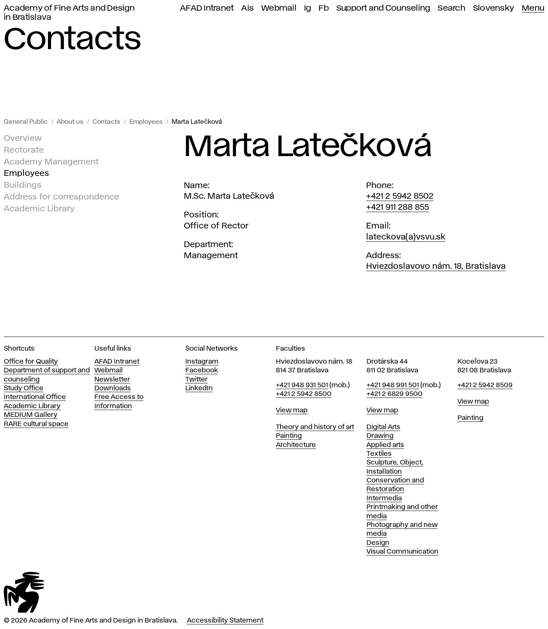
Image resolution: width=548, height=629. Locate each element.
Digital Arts (383, 427)
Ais (247, 8)
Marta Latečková (197, 122)
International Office (35, 397)
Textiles (379, 454)
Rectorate (24, 150)
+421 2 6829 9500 (394, 394)
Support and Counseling (383, 8)
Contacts (106, 122)
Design (377, 543)
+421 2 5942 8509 (485, 385)
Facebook (201, 370)
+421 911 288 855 (397, 207)
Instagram (201, 362)
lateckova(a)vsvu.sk (405, 237)
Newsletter (112, 380)
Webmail (278, 8)
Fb (324, 8)
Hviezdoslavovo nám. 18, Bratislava (436, 266)
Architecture (296, 445)
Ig (307, 8)
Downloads (112, 388)
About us (70, 122)
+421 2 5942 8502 (399, 196)
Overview (23, 138)
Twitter (196, 380)
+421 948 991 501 (392, 385)
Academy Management (51, 162)
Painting (289, 436)
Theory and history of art (315, 427)
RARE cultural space (36, 424)
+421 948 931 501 (302, 385)
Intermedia (384, 498)
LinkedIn (199, 388)
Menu (533, 8)
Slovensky (493, 8)
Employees (145, 122)
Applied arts (385, 445)
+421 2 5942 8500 (303, 394)
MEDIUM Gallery (30, 415)
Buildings (22, 185)
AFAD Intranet (207, 8)
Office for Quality (31, 362)
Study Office (23, 388)
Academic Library (39, 209)
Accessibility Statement (225, 621)
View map (291, 410)
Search (451, 8)
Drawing (379, 436)
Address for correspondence (61, 197)
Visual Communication (402, 552)
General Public (26, 122)
